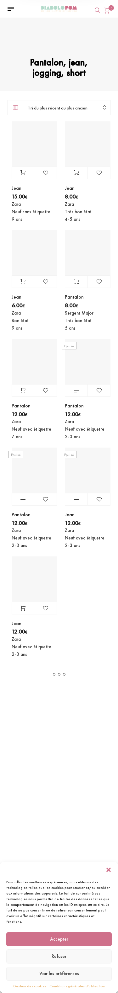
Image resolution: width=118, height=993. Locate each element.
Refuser (59, 956)
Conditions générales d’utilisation (77, 986)
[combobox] (66, 107)
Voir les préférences (59, 973)
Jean (16, 188)
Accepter (59, 939)
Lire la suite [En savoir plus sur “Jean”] (76, 499)
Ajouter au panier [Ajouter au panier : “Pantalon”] (76, 281)
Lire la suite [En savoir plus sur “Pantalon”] (76, 390)
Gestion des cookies (29, 986)
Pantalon (74, 297)
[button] (108, 870)
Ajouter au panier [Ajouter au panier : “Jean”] (23, 173)
